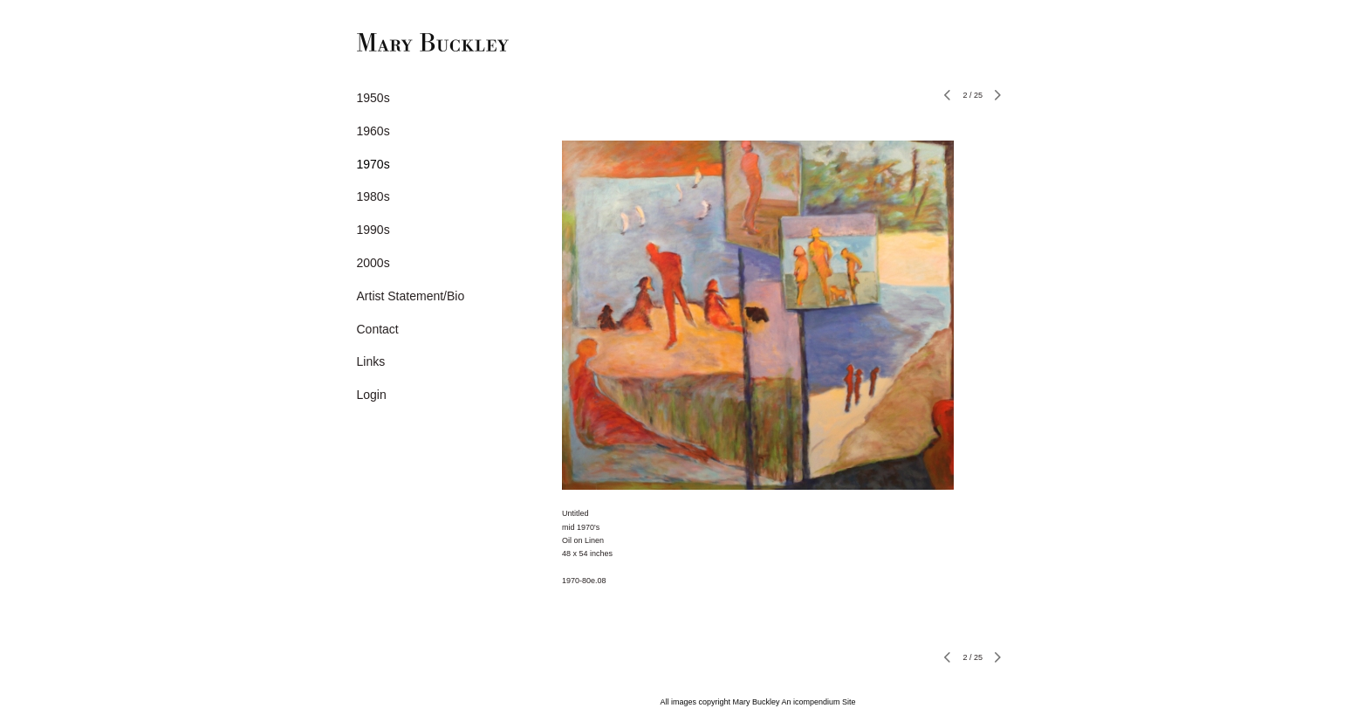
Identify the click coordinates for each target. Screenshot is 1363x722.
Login (372, 395)
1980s (373, 196)
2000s (373, 263)
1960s (373, 131)
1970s (373, 164)
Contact (378, 329)
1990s (373, 230)
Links (371, 361)
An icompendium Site (819, 702)
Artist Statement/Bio (411, 296)
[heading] (400, 44)
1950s (373, 98)
